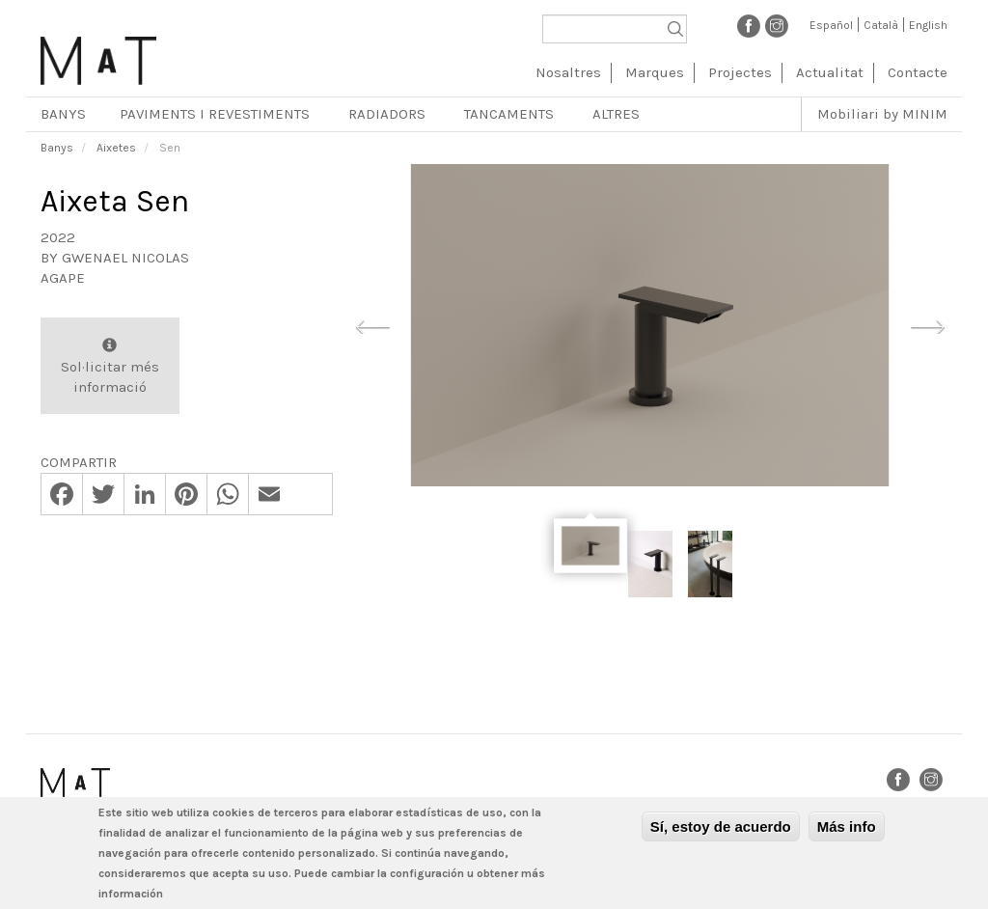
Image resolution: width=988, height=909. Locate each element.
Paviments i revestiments (215, 114)
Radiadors (386, 114)
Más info (846, 826)
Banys (63, 114)
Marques (654, 72)
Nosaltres (568, 72)
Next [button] (927, 324)
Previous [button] (372, 324)
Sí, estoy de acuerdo (720, 826)
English (928, 25)
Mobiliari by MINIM (882, 114)
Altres (616, 114)
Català (881, 25)
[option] (649, 325)
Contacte (917, 72)
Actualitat (830, 72)
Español (831, 25)
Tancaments (509, 114)
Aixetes (116, 147)
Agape (63, 278)
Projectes (740, 72)
